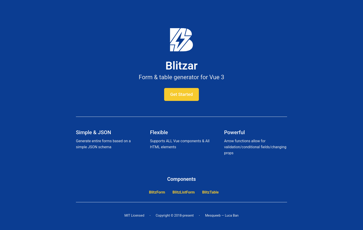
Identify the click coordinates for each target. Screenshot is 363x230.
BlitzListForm (183, 192)
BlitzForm (157, 192)
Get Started (181, 94)
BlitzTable (210, 192)
